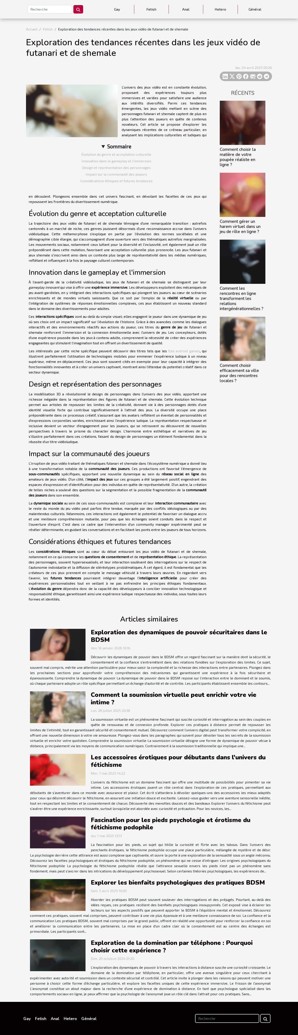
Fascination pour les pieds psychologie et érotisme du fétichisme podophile (170, 824)
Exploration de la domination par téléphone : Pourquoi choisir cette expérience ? (172, 947)
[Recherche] (50, 9)
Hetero (220, 9)
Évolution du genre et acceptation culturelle (116, 154)
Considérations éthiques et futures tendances (116, 181)
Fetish (151, 9)
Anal (185, 9)
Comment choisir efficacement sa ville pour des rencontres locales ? (239, 373)
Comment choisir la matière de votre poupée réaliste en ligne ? (238, 157)
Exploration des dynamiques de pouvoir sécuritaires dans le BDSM (179, 636)
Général (255, 9)
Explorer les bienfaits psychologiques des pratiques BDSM (178, 882)
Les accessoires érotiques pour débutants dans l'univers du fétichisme (178, 761)
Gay (117, 9)
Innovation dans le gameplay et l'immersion (116, 161)
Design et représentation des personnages (116, 167)
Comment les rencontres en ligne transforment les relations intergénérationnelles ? (241, 299)
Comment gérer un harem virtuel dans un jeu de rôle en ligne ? (240, 227)
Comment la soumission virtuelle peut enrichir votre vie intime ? (173, 699)
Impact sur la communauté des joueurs (116, 174)
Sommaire (119, 146)
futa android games (184, 351)
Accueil (31, 29)
